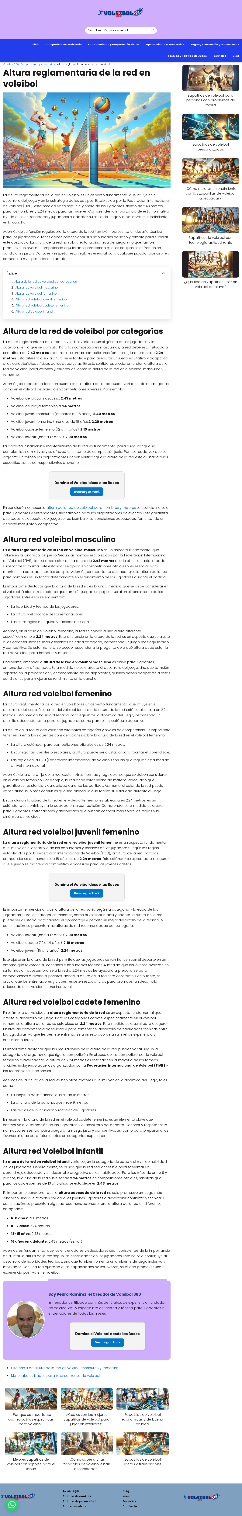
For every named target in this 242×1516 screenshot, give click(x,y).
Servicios (219, 56)
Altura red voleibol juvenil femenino (41, 299)
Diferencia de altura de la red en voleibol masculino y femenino (64, 1367)
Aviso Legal (71, 1491)
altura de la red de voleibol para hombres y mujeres (91, 507)
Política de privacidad (79, 1501)
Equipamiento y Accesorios (165, 44)
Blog (236, 56)
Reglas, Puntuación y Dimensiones (215, 44)
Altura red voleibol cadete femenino (42, 305)
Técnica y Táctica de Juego (187, 56)
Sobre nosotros (74, 1506)
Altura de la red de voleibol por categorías (45, 281)
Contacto (130, 1506)
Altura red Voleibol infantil (34, 311)
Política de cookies (77, 1496)
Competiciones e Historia (64, 44)
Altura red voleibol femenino (36, 293)
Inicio (36, 44)
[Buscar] (153, 30)
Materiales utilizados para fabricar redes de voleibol (55, 1375)
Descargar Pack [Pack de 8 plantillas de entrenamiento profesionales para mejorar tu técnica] (87, 492)
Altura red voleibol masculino (36, 287)
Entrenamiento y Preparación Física (113, 44)
